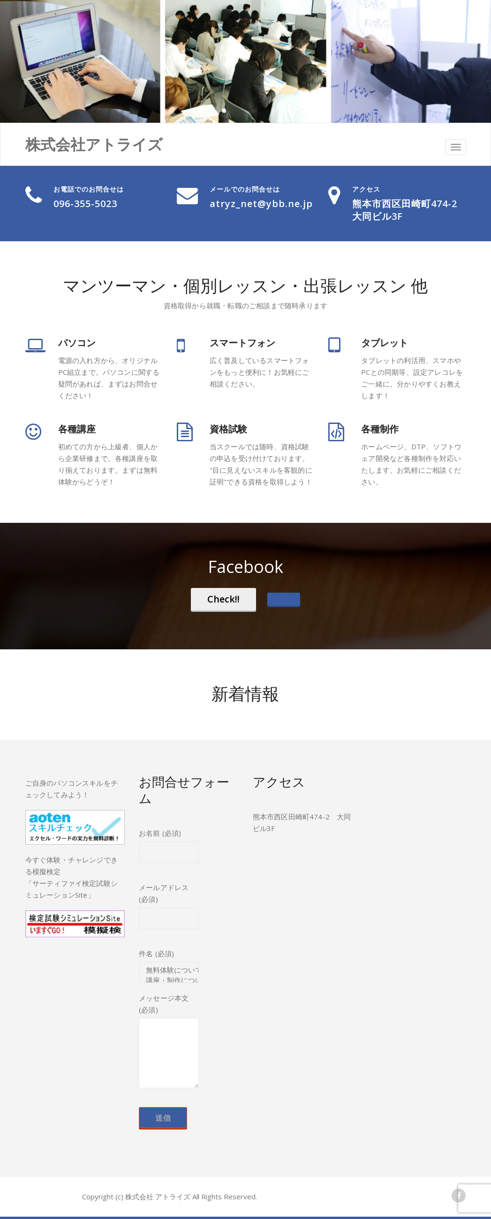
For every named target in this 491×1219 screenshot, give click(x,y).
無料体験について (169, 970)
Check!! (223, 599)
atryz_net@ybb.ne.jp (261, 203)
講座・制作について (169, 980)
